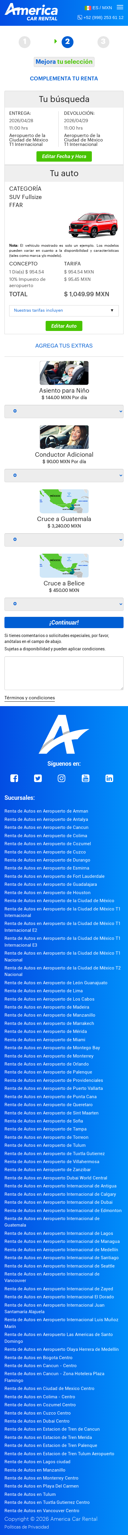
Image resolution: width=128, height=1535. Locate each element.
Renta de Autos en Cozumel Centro (40, 1404)
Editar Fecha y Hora (64, 156)
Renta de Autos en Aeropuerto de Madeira (46, 1007)
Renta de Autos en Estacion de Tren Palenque (50, 1445)
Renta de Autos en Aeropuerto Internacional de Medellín (61, 1249)
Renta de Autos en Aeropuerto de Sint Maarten (51, 1113)
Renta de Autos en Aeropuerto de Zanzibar (47, 1169)
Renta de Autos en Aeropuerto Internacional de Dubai (58, 1202)
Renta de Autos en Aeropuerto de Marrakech (49, 1023)
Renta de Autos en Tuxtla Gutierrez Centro (47, 1502)
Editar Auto (64, 326)
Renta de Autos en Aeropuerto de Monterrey (49, 1056)
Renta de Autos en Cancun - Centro (40, 1365)
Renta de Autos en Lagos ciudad (37, 1461)
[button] (98, 7)
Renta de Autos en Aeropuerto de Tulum (45, 1145)
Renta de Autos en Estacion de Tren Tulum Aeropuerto (59, 1453)
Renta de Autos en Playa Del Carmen (41, 1486)
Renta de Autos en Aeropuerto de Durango (47, 860)
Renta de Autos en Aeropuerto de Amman (46, 811)
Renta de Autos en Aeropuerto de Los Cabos (49, 999)
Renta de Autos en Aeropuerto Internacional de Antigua (60, 1186)
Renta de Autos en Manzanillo (34, 1470)
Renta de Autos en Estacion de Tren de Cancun (52, 1429)
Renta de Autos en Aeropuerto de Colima (45, 835)
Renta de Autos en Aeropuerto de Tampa (45, 1129)
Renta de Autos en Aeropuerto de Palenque (48, 1072)
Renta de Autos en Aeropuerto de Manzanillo (49, 1015)
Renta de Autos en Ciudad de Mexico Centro (49, 1388)
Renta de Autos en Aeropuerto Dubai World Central (55, 1178)
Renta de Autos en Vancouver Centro (41, 1510)
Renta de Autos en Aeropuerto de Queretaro (48, 1104)
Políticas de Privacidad (26, 1527)
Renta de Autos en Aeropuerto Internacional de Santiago (61, 1257)
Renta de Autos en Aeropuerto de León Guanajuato (56, 982)
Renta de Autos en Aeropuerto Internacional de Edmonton (63, 1210)
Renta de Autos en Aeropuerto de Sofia (43, 1121)
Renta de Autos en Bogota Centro (38, 1357)
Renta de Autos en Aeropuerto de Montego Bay (52, 1047)
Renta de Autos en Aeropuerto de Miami (44, 1039)
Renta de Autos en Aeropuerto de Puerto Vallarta (53, 1088)
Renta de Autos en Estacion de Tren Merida (48, 1437)
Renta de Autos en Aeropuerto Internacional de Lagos (58, 1233)
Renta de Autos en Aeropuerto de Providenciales (53, 1080)
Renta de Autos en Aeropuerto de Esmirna (46, 868)
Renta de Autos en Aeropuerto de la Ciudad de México (59, 900)
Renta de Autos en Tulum (30, 1494)
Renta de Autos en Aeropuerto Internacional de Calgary (60, 1194)
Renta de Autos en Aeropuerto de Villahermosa (51, 1161)
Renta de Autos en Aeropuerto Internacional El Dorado (59, 1297)
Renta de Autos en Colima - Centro (39, 1396)
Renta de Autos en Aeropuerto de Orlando (46, 1064)
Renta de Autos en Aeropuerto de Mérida (45, 1031)
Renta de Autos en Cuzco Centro (37, 1413)
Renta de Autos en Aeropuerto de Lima (43, 990)
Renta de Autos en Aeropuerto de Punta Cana (50, 1096)
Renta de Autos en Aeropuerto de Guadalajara (50, 884)
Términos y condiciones (29, 698)
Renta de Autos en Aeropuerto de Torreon (46, 1137)
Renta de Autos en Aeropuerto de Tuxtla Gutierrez (54, 1153)
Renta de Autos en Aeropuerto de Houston (47, 892)
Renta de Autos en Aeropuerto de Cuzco (45, 852)
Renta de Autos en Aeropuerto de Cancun (46, 827)
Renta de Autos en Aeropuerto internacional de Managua (62, 1241)
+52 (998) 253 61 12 (101, 17)
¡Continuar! (64, 622)
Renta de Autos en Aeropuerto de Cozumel (47, 843)
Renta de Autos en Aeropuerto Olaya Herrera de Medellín (61, 1349)
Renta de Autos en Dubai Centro (37, 1421)
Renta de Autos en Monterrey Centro (41, 1478)
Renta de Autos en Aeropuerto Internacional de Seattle (59, 1266)
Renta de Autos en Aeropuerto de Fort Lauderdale (54, 876)
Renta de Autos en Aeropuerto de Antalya (46, 819)
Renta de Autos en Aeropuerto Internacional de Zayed (58, 1289)
